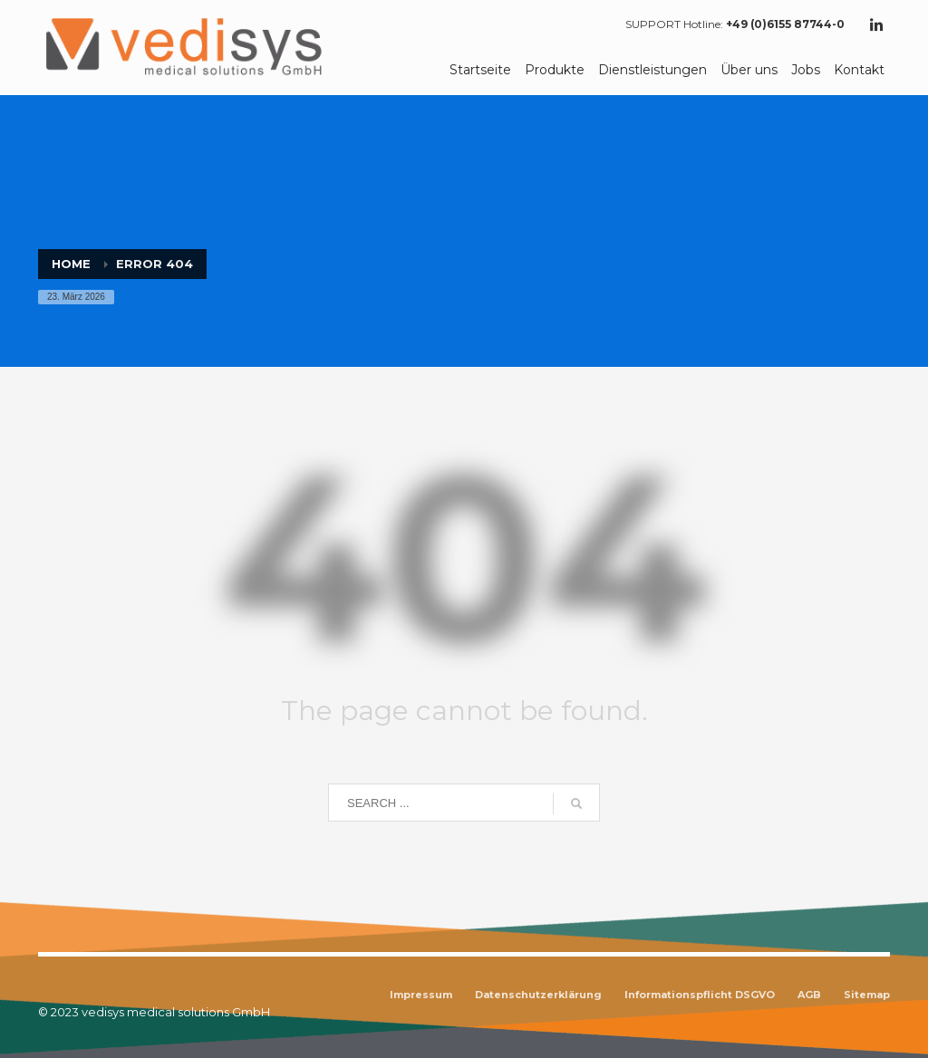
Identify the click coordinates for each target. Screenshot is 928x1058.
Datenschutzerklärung (538, 994)
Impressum (421, 994)
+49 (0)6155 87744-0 (785, 24)
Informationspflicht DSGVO (699, 994)
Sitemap (867, 994)
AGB (809, 994)
